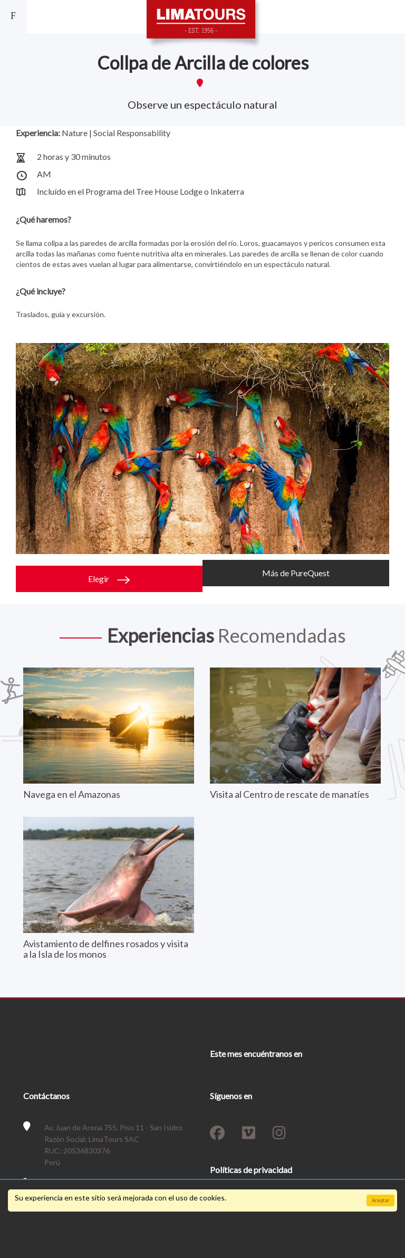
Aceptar (380, 1200)
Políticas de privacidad (251, 1170)
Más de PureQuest (296, 573)
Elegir (109, 579)
